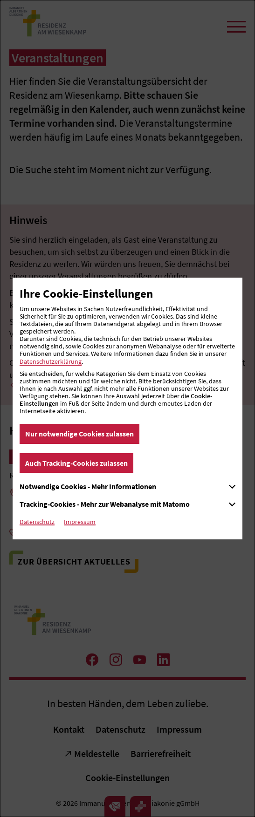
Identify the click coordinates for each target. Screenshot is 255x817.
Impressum (80, 521)
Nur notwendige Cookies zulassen (79, 433)
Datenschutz (37, 521)
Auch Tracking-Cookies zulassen (76, 463)
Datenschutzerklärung (51, 361)
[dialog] (127, 408)
